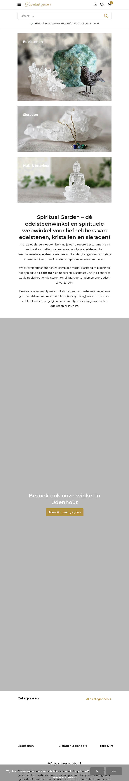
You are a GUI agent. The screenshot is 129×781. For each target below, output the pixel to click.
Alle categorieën (97, 699)
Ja (97, 771)
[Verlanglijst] (102, 4)
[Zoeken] (64, 15)
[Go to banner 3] (64, 180)
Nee (113, 771)
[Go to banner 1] (64, 67)
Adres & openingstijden (64, 512)
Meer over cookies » (64, 777)
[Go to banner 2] (64, 129)
